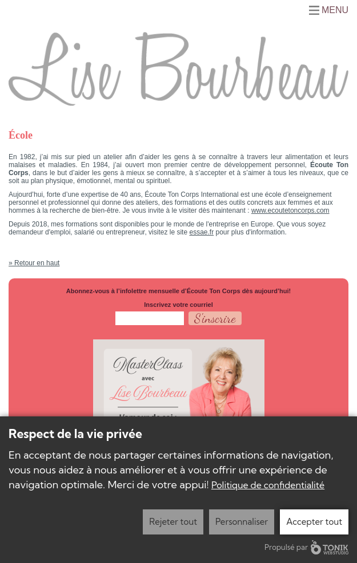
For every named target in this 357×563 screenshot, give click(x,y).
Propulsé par (306, 547)
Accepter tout (314, 521)
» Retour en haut (34, 263)
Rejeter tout (173, 521)
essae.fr (201, 232)
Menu (335, 10)
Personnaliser (241, 521)
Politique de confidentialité (267, 485)
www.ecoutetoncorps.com (290, 210)
